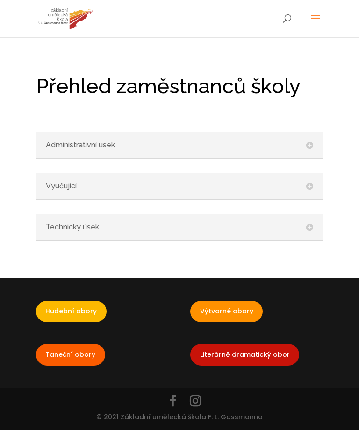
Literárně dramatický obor (245, 354)
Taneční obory (70, 354)
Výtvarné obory (226, 311)
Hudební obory (71, 311)
